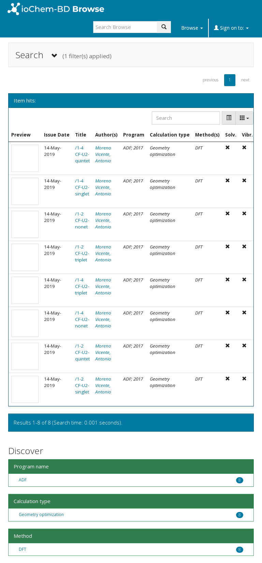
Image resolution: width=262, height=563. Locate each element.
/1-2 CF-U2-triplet (82, 253)
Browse (192, 28)
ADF (23, 480)
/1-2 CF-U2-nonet (82, 220)
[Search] (186, 118)
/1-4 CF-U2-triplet (82, 286)
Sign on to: (231, 28)
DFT (22, 549)
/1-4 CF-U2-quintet (82, 154)
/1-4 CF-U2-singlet (82, 187)
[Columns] (244, 118)
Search (63, 55)
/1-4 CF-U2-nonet (82, 319)
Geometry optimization (41, 514)
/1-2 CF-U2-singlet (82, 385)
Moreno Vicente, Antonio (103, 154)
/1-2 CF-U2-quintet (82, 352)
